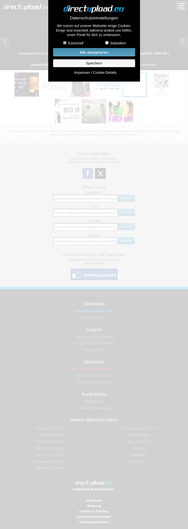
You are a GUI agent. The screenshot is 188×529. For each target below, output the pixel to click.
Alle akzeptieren (94, 52)
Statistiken (118, 43)
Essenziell (75, 43)
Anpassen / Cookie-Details (95, 72)
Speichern (94, 63)
